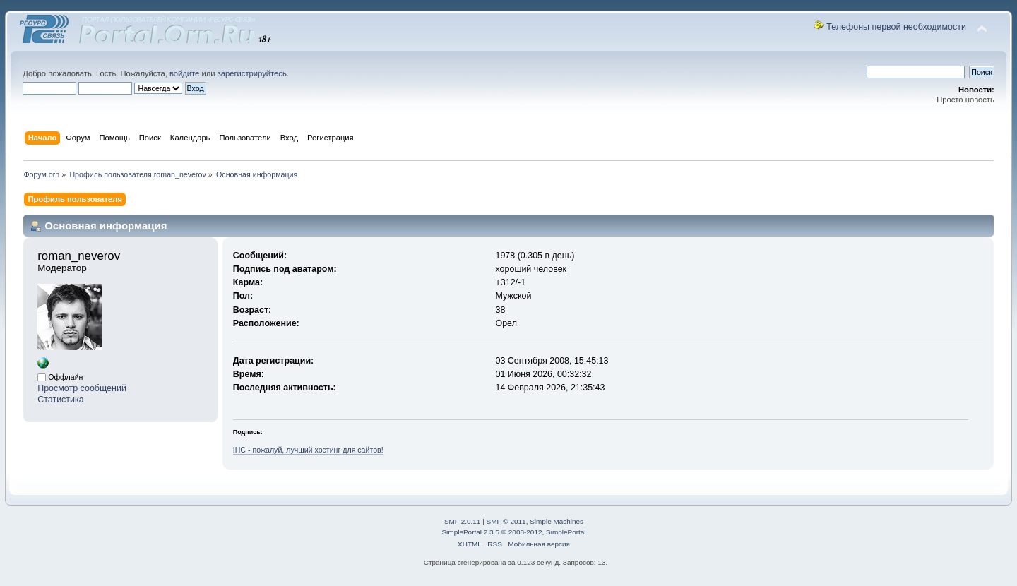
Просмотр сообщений (81, 388)
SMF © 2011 (506, 521)
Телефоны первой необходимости (896, 27)
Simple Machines (556, 521)
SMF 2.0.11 (462, 521)
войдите (184, 73)
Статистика (60, 400)
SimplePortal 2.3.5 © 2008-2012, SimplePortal (513, 532)
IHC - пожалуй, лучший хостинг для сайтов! (308, 450)
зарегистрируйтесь (252, 73)
